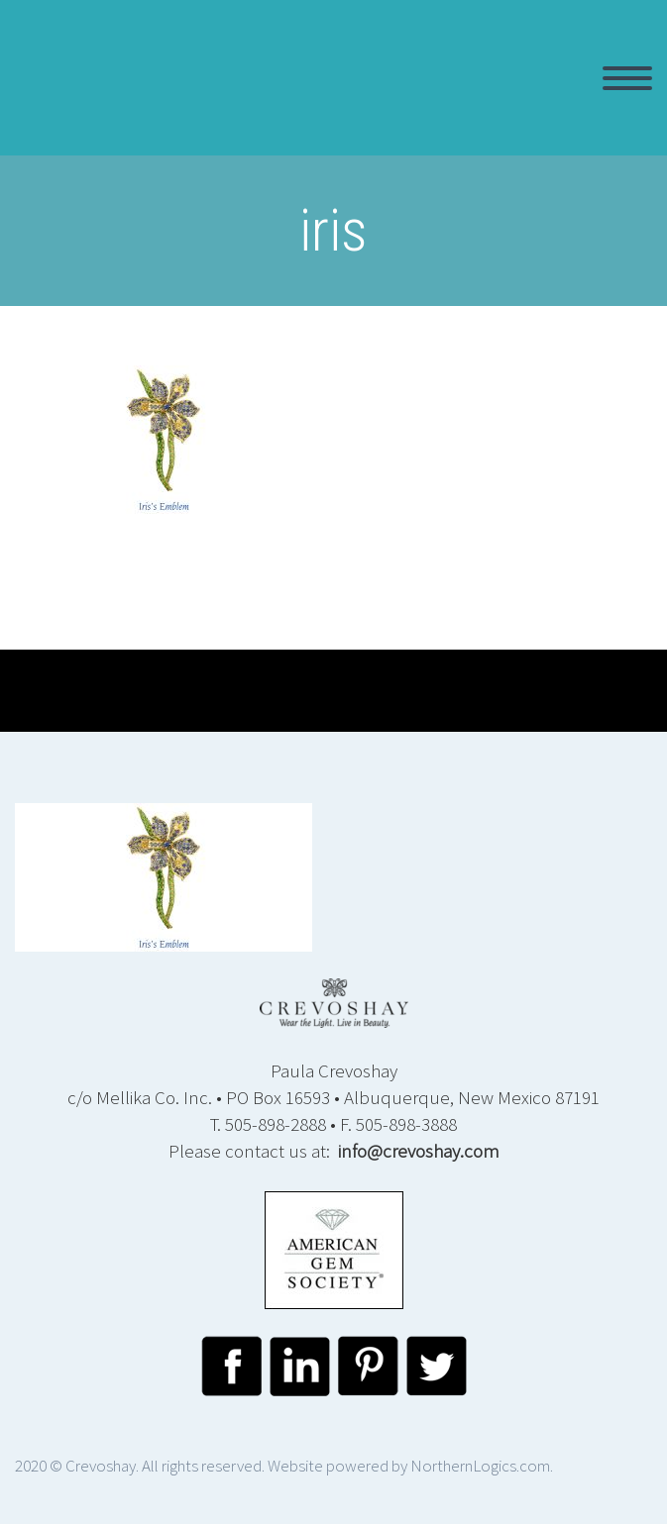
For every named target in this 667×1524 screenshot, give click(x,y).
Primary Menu (627, 78)
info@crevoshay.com (419, 1151)
